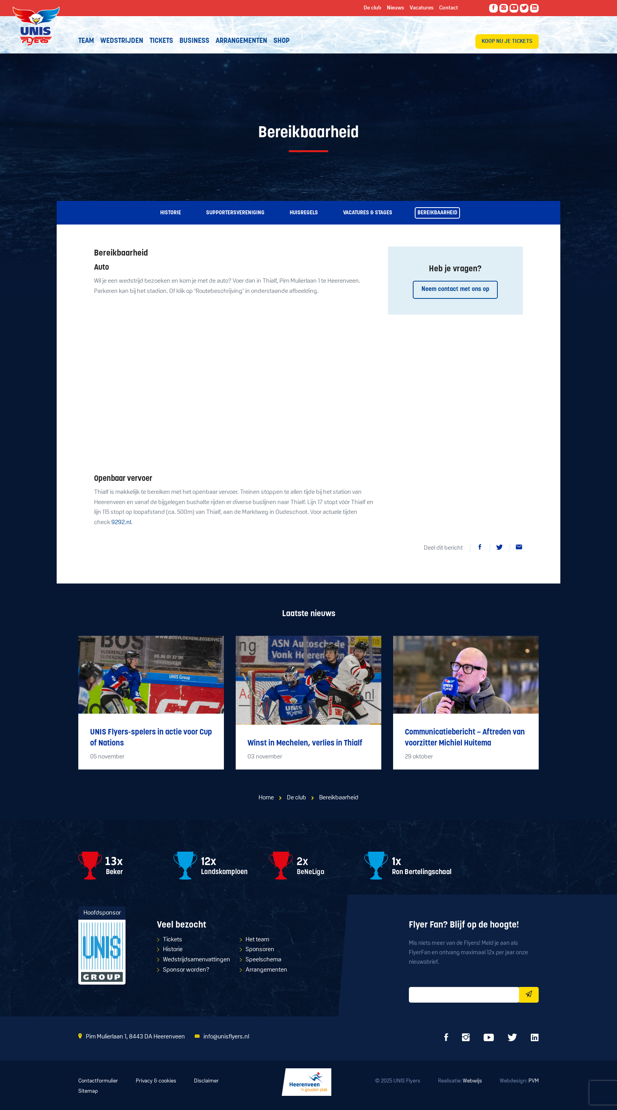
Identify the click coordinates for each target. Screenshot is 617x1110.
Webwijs (472, 1081)
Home (266, 798)
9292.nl (121, 522)
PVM (533, 1081)
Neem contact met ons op (455, 289)
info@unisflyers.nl (226, 1037)
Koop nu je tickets (507, 41)
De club (296, 798)
